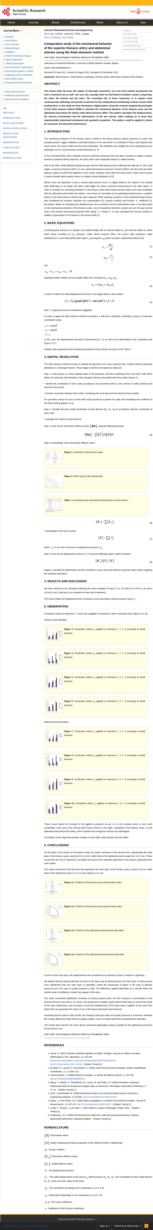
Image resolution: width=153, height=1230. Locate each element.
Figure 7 (68, 731)
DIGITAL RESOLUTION (15, 128)
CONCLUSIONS (11, 147)
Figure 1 (48, 343)
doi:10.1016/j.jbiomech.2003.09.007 (100, 1097)
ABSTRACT (52, 83)
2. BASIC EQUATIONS (59, 222)
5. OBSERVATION (56, 606)
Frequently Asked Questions (17, 82)
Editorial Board (11, 48)
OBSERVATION (11, 142)
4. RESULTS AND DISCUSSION (65, 581)
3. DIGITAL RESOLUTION (61, 356)
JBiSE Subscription (13, 63)
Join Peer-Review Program (34, 1226)
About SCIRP (70, 1219)
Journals (33, 22)
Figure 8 (68, 755)
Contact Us (90, 1219)
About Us (122, 22)
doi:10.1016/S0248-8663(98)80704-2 (67, 1079)
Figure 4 (68, 653)
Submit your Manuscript (126, 1225)
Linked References (131, 45)
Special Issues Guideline (16, 99)
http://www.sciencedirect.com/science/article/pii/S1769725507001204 (83, 1060)
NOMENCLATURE (56, 1127)
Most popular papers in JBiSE (18, 71)
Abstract (126, 30)
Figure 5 (68, 677)
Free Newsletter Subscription (18, 67)
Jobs (143, 22)
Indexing (8, 36)
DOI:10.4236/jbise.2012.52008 (58, 37)
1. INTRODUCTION (57, 131)
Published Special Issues (16, 95)
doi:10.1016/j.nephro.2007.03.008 (66, 1064)
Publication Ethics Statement (17, 75)
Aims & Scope (11, 44)
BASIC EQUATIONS (13, 123)
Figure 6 (68, 701)
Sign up (104, 1225)
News (100, 22)
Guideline (8, 52)
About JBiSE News (13, 79)
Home (11, 22)
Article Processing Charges (17, 56)
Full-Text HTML (130, 38)
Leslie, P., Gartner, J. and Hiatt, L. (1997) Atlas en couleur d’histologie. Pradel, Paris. (90, 1108)
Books (55, 22)
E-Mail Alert (10, 1226)
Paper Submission (13, 59)
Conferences (78, 22)
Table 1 (127, 349)
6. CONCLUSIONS (56, 845)
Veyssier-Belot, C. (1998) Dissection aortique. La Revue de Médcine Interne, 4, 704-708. (92, 1075)
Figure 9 (68, 779)
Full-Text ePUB (130, 42)
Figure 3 (131, 599)
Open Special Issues (14, 91)
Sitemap (80, 1219)
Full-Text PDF (129, 34)
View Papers (10, 40)
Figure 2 (133, 377)
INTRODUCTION (11, 118)
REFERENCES (54, 1045)
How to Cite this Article (133, 49)
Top (4, 108)
